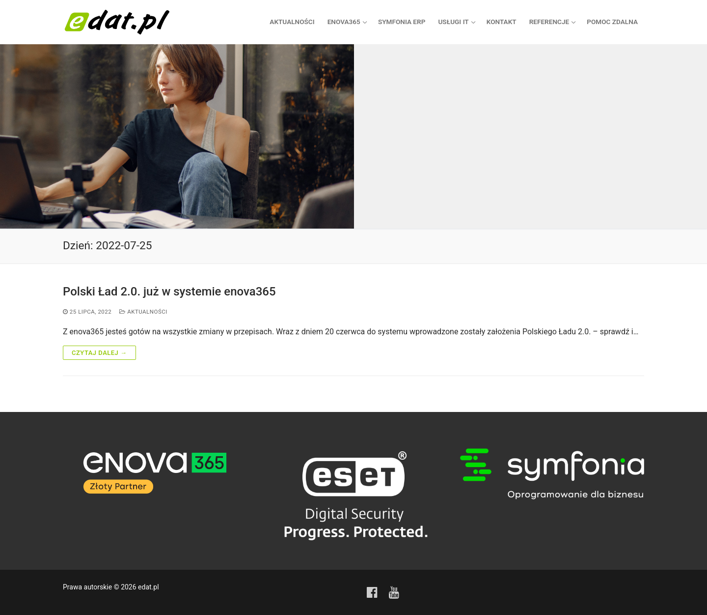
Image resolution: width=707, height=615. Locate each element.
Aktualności (143, 311)
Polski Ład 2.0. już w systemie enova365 (169, 291)
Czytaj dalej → (99, 352)
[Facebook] (372, 592)
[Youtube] (394, 592)
